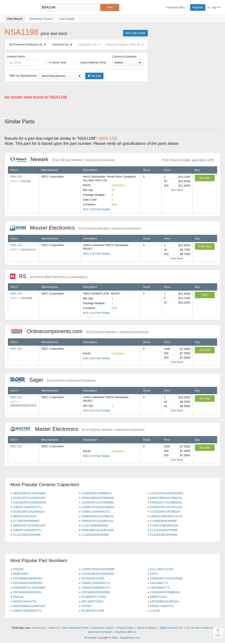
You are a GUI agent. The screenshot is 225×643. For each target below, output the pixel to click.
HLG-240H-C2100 (161, 569)
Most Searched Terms (75, 627)
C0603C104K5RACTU (27, 507)
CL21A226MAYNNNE (164, 530)
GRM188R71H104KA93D (166, 578)
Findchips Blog (175, 7)
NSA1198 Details (135, 33)
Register (197, 7)
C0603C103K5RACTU (27, 610)
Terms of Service (146, 627)
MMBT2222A (158, 596)
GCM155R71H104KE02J (29, 511)
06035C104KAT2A (162, 606)
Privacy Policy (125, 627)
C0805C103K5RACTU (27, 530)
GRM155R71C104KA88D (29, 493)
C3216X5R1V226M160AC (29, 502)
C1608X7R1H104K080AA (98, 507)
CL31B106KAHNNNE (164, 534)
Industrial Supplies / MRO (125, 44)
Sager (53, 380)
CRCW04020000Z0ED (96, 592)
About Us (53, 627)
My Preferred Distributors (28, 44)
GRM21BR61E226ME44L (98, 497)
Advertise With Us (125, 632)
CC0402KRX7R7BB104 (165, 511)
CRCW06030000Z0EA (27, 592)
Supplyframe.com (130, 637)
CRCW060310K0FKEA (27, 578)
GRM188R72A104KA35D (98, 530)
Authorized (63, 44)
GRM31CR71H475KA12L (166, 507)
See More (177, 190)
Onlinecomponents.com (79, 331)
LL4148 (155, 610)
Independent (90, 44)
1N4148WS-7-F (160, 587)
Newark (62, 159)
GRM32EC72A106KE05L (166, 502)
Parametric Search (102, 627)
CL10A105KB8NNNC (95, 525)
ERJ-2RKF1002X (92, 601)
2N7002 (87, 606)
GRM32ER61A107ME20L (98, 516)
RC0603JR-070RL (93, 610)
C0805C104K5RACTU (96, 511)
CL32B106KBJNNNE (163, 521)
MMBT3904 (20, 573)
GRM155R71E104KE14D (29, 525)
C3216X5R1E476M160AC (166, 493)
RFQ (204, 294)
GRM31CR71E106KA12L (98, 521)
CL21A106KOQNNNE (27, 534)
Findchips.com (19, 7)
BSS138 (18, 596)
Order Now (204, 246)
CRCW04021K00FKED (27, 583)
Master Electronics (77, 429)
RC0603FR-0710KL (94, 596)
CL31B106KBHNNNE (95, 534)
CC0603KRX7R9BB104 (97, 493)
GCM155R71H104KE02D (29, 497)
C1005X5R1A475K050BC (98, 502)
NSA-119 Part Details (96, 209)
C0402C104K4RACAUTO (166, 516)
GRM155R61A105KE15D (29, 606)
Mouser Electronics (75, 228)
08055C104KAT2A (24, 516)
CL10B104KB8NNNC (26, 521)
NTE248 (18, 569)
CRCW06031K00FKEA (165, 601)
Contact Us (38, 627)
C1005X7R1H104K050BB (98, 569)
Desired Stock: (22, 60)
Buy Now (205, 178)
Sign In (216, 7)
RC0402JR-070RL (93, 578)
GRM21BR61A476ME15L (166, 497)
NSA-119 (16, 176)
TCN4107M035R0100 (164, 525)
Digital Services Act (171, 627)
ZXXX (154, 573)
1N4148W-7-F (159, 583)
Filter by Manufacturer (23, 75)
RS (48, 276)
